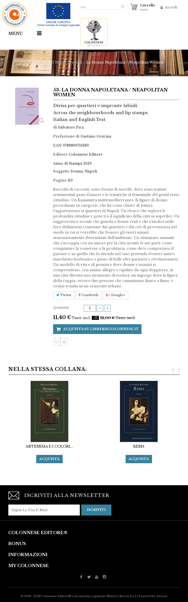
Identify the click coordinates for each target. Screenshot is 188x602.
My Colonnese (28, 565)
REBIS (138, 446)
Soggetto (61, 171)
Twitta (63, 295)
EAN (57, 145)
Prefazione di (66, 136)
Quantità (61, 307)
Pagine (60, 180)
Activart (161, 596)
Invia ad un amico (56, 341)
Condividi (88, 295)
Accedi (170, 7)
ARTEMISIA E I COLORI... (49, 446)
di (55, 127)
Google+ (115, 295)
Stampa (64, 341)
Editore (60, 154)
